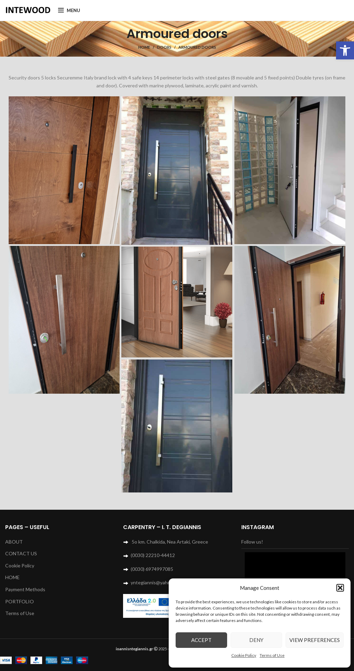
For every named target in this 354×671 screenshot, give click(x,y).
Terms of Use (272, 655)
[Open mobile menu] (69, 10)
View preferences (314, 640)
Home (144, 47)
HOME (12, 577)
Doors (164, 47)
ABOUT (14, 542)
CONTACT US (21, 553)
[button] (345, 50)
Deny (256, 640)
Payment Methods (25, 589)
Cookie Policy (243, 655)
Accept (201, 640)
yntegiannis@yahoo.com (157, 582)
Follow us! (252, 542)
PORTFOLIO (19, 601)
